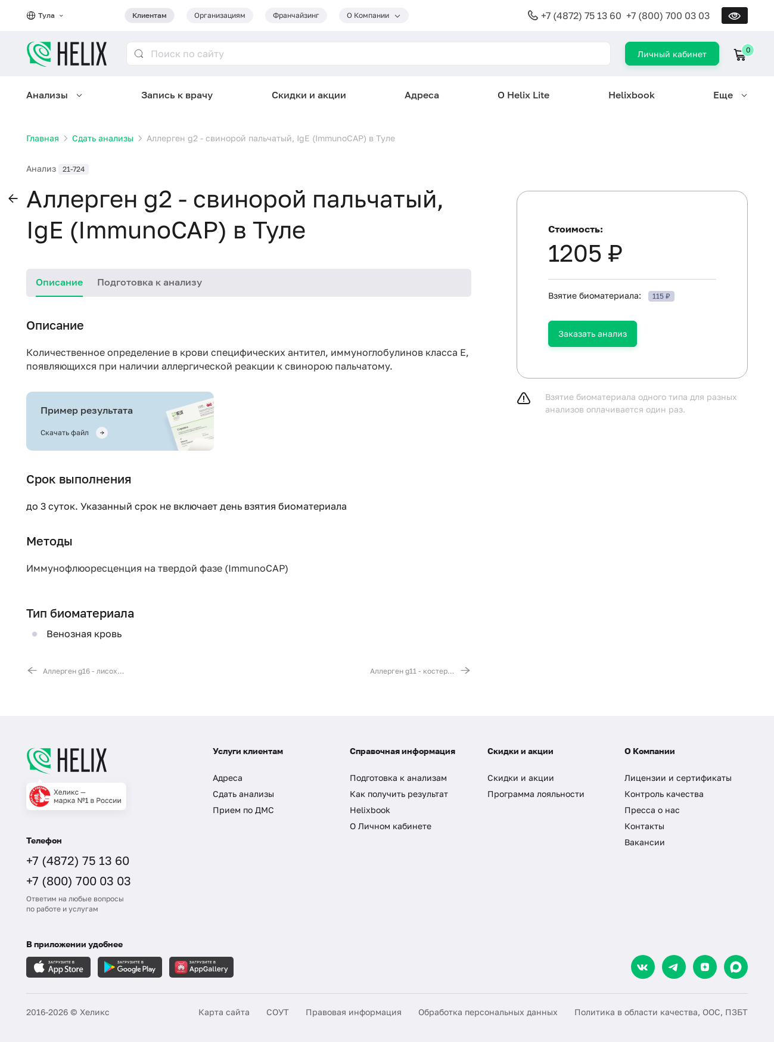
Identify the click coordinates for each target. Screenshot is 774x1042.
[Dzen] (705, 967)
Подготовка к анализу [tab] (149, 282)
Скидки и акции (309, 95)
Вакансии (644, 842)
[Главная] (107, 760)
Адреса (422, 95)
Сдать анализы (243, 794)
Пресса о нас (652, 810)
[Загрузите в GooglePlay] (130, 967)
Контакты (644, 826)
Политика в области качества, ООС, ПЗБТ (661, 1012)
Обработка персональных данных (488, 1012)
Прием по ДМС (243, 810)
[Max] (736, 967)
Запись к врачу (177, 95)
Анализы (47, 95)
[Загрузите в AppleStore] (58, 967)
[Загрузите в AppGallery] (201, 967)
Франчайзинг (296, 15)
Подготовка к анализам (398, 778)
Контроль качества (664, 794)
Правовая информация (354, 1012)
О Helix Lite (523, 95)
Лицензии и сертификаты (678, 778)
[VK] (643, 967)
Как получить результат (399, 794)
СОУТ (277, 1012)
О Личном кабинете (390, 826)
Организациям (219, 15)
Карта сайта (224, 1012)
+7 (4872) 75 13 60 (581, 15)
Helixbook (631, 95)
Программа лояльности (536, 794)
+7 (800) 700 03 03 (668, 15)
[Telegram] (674, 967)
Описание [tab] (59, 282)
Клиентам (149, 15)
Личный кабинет (672, 54)
